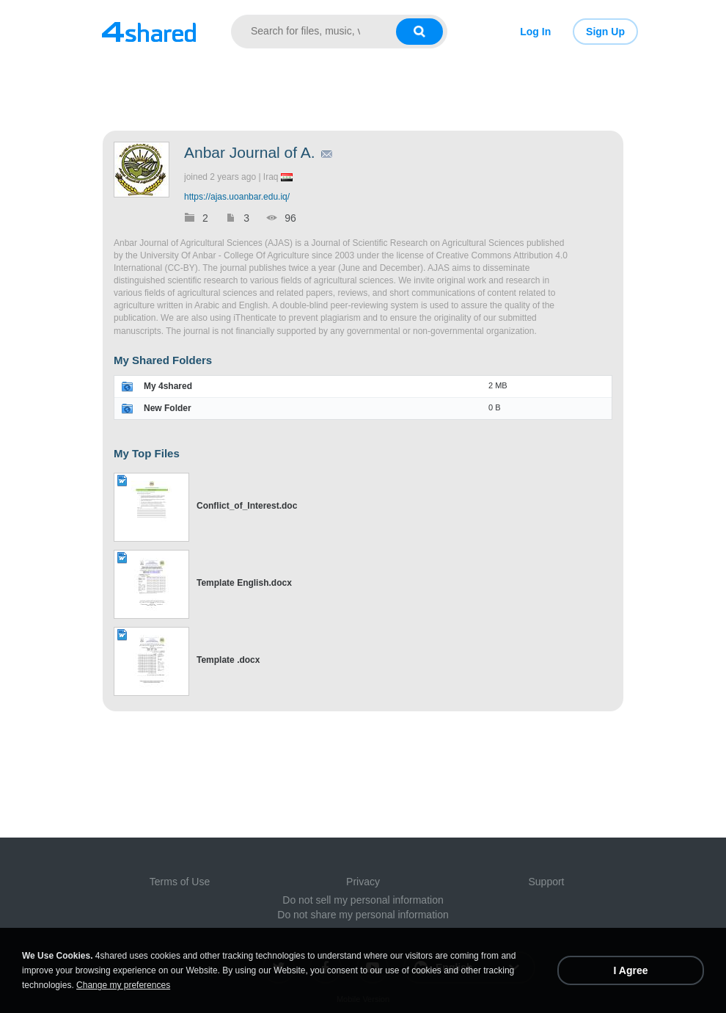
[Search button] (419, 31)
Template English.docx (244, 583)
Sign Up (605, 31)
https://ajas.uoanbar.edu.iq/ (237, 197)
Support (546, 881)
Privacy (363, 881)
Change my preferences (123, 985)
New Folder (167, 408)
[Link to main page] (148, 31)
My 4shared (168, 386)
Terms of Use (180, 881)
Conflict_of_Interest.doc (247, 506)
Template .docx (228, 660)
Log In (535, 31)
